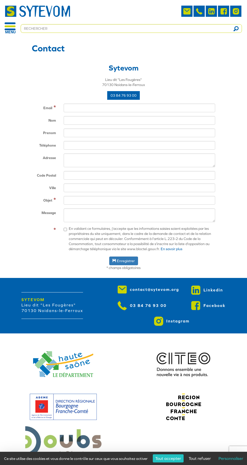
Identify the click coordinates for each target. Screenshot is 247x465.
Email (47, 108)
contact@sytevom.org (148, 290)
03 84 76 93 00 (123, 95)
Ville (52, 188)
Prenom (49, 133)
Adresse (49, 158)
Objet (47, 200)
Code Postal (46, 175)
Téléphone (47, 145)
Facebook (208, 305)
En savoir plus (171, 249)
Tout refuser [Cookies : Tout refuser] (200, 458)
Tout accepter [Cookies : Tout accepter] (168, 458)
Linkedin (207, 290)
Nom (52, 120)
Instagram (171, 321)
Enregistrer (124, 261)
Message (49, 213)
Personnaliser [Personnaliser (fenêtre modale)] (230, 458)
